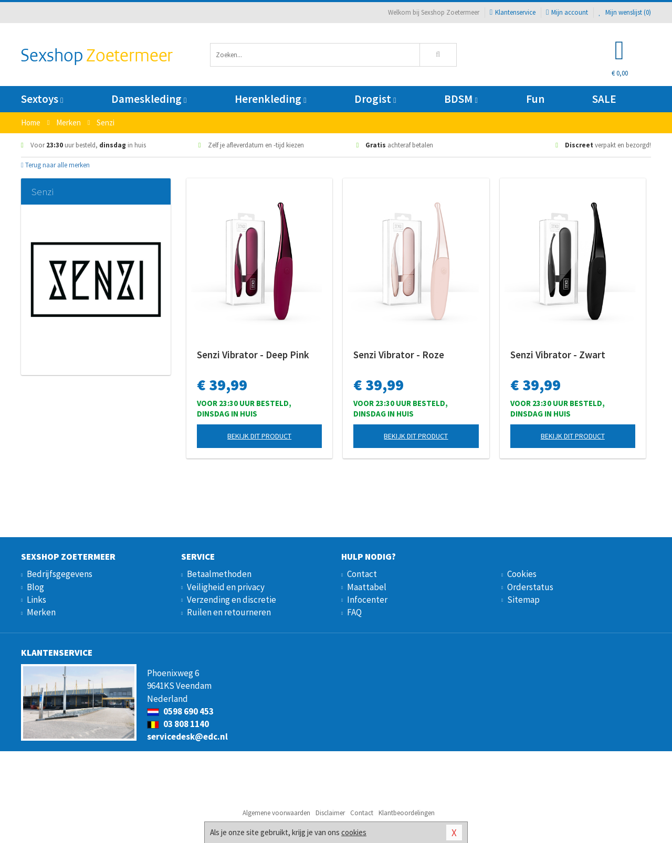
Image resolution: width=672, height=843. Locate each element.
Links (36, 599)
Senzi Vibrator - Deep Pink (253, 354)
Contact (362, 574)
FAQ (354, 612)
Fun (535, 99)
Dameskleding (148, 99)
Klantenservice (513, 12)
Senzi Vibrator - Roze (398, 354)
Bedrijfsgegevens (59, 574)
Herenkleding (270, 99)
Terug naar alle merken (55, 165)
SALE (604, 99)
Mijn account (567, 12)
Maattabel (366, 587)
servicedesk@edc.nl (187, 736)
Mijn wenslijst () (624, 12)
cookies (353, 832)
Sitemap (523, 599)
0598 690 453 (180, 711)
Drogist (375, 99)
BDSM (460, 99)
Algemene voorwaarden (276, 812)
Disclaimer (330, 812)
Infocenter (367, 599)
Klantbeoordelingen (407, 812)
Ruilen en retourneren (229, 612)
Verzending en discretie (231, 599)
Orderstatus (530, 587)
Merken (41, 612)
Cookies (522, 574)
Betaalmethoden (219, 574)
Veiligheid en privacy (226, 587)
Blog (35, 587)
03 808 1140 (178, 724)
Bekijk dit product (259, 436)
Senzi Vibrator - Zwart (557, 354)
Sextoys (42, 99)
